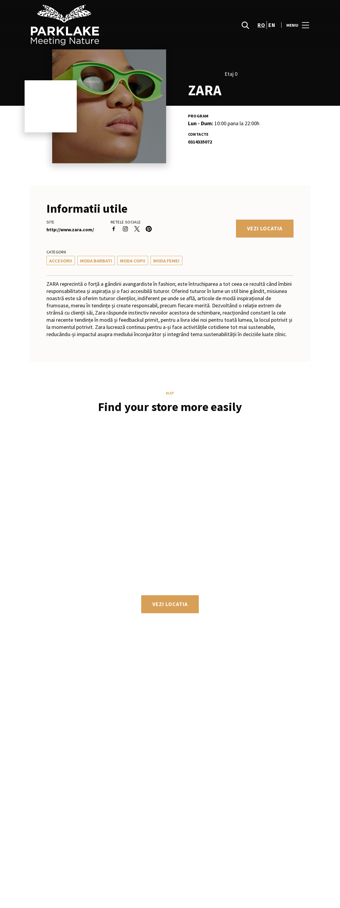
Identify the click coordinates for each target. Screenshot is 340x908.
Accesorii (60, 261)
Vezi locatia (264, 228)
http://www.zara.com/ (70, 229)
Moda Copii (132, 261)
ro (261, 25)
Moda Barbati (96, 261)
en (271, 25)
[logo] (100, 25)
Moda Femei (166, 261)
